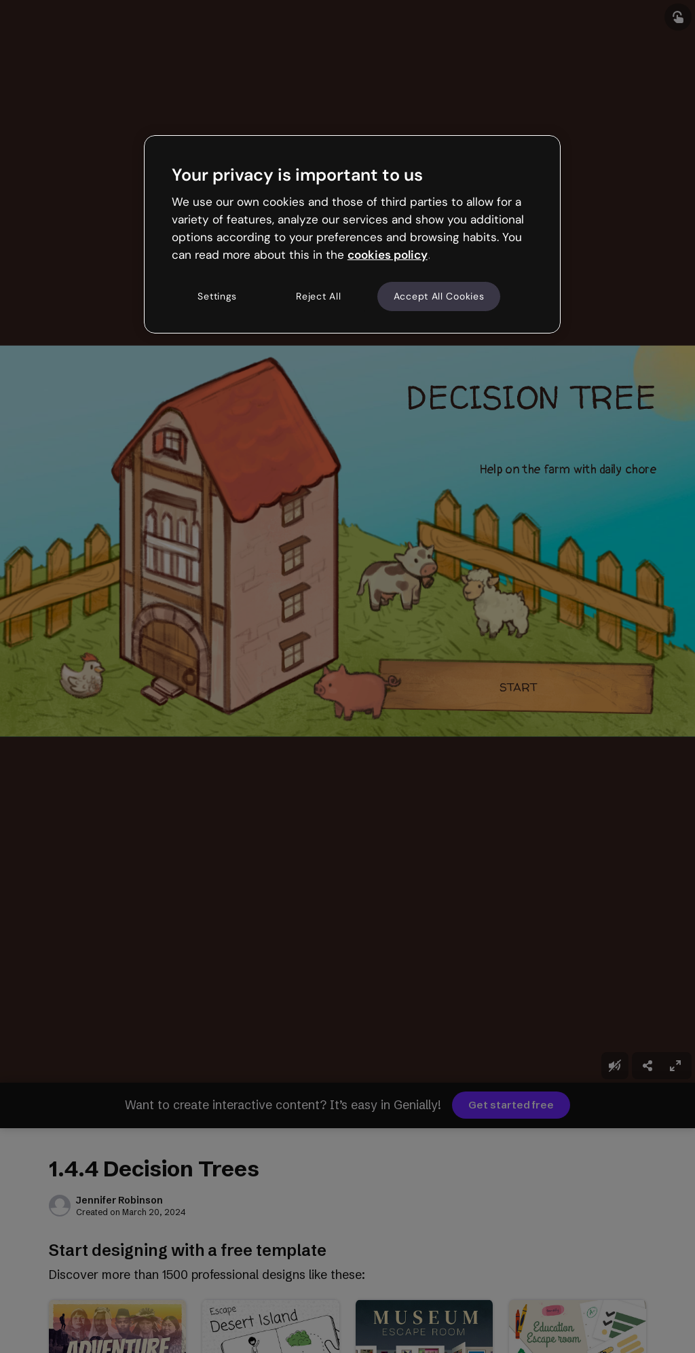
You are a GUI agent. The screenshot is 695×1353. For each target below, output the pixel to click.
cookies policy (388, 254)
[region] (352, 234)
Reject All (318, 296)
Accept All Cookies (439, 296)
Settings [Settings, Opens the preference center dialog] (217, 296)
